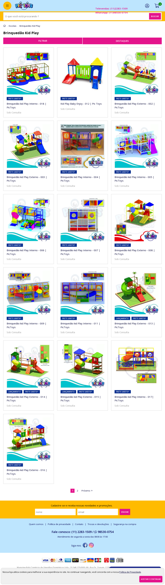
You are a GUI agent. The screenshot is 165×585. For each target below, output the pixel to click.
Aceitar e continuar (151, 579)
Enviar (125, 511)
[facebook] (85, 545)
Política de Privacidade (130, 572)
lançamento (122, 318)
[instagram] (91, 545)
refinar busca (42, 41)
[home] (24, 6)
